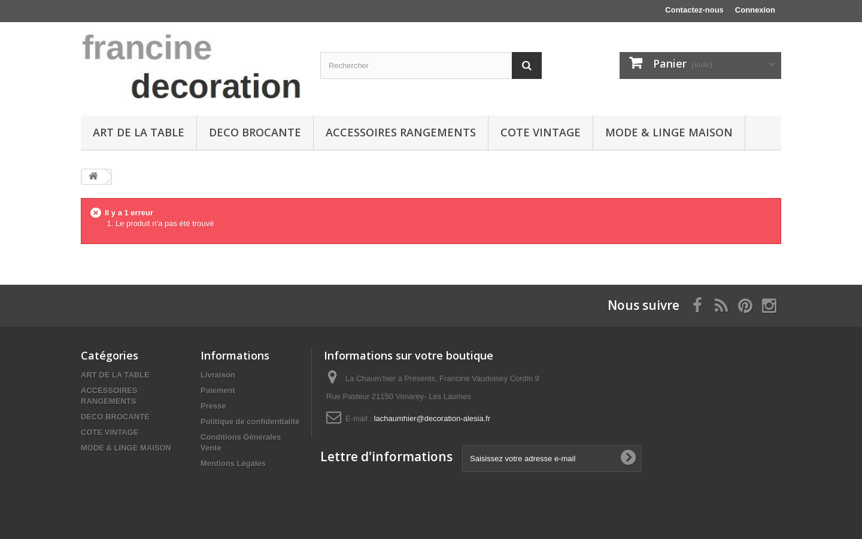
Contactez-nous (694, 9)
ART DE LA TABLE (138, 132)
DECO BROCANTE (255, 132)
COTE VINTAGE (540, 132)
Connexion (755, 9)
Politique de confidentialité (250, 421)
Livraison (218, 374)
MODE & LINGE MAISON (669, 132)
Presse (213, 405)
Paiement (218, 390)
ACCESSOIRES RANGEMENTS (401, 132)
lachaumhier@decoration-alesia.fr (432, 418)
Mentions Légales (233, 463)
